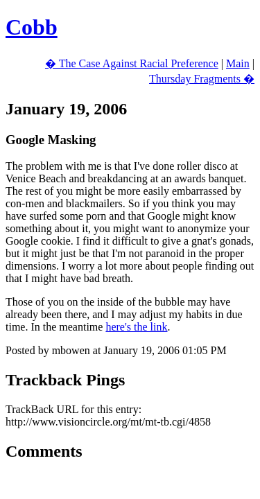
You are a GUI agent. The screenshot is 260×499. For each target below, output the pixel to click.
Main (238, 63)
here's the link (136, 327)
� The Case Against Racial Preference (131, 63)
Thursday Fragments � (201, 79)
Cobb (32, 27)
